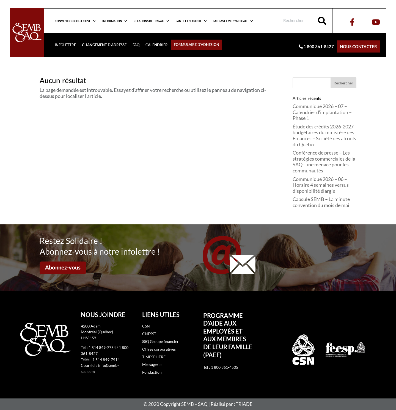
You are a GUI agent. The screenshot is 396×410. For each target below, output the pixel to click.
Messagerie (151, 364)
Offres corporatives (159, 349)
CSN (146, 326)
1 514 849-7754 (102, 347)
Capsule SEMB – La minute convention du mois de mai (321, 202)
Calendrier (156, 45)
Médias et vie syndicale (230, 21)
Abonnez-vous (63, 268)
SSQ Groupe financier (160, 341)
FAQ (136, 45)
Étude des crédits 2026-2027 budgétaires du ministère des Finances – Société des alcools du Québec (324, 135)
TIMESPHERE (154, 356)
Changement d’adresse (104, 45)
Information (112, 21)
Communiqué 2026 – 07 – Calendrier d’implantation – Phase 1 (322, 112)
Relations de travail (149, 21)
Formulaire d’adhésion (196, 45)
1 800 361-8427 (316, 46)
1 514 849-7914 (106, 359)
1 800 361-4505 (224, 367)
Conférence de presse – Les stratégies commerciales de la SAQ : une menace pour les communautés (324, 162)
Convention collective (73, 21)
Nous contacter (358, 46)
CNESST (149, 333)
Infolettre (65, 45)
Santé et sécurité (189, 21)
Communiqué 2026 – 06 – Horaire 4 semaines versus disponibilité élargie (321, 185)
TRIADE (244, 404)
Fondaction (152, 372)
